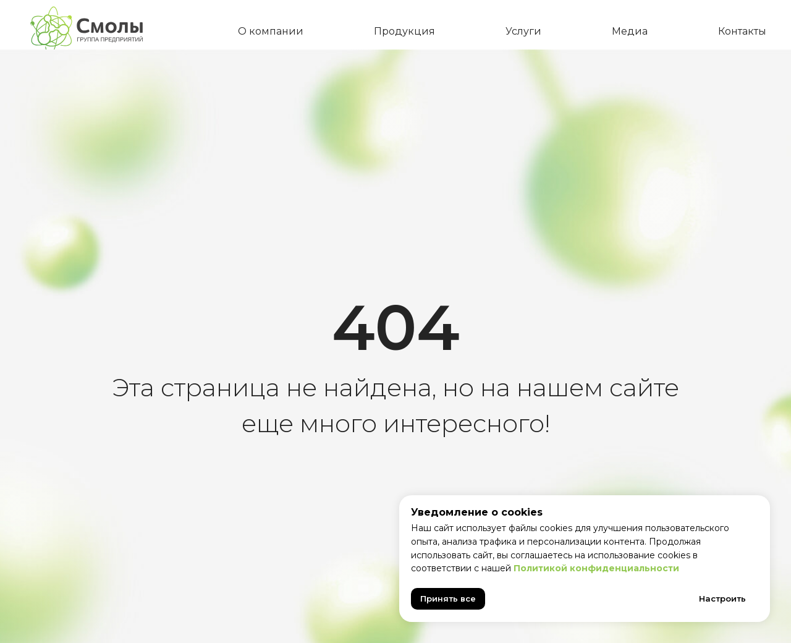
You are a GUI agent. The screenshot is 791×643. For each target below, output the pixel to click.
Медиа (630, 31)
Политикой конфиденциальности (596, 568)
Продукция (404, 31)
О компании (270, 31)
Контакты (742, 31)
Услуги (523, 31)
